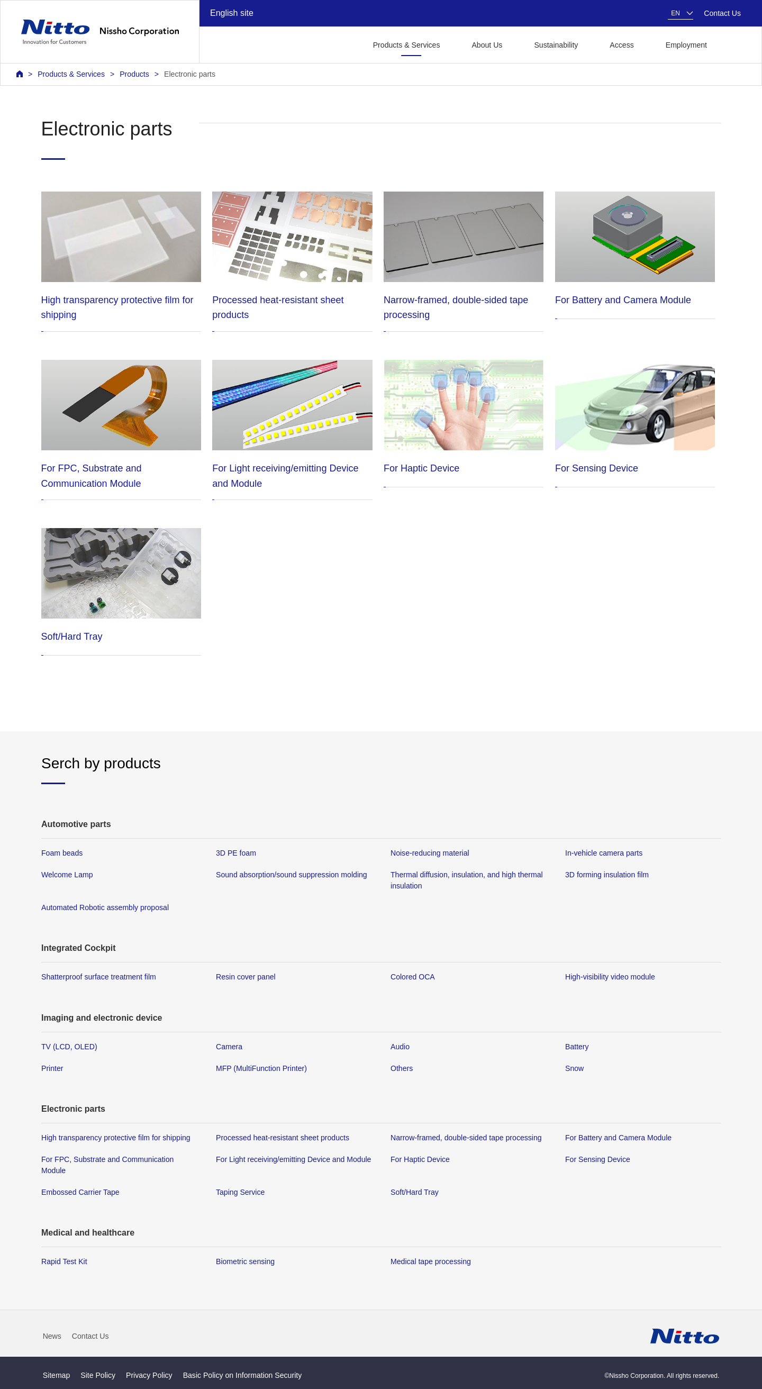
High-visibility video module (610, 977)
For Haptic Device (420, 1159)
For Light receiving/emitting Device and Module (293, 1159)
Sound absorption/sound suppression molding (291, 874)
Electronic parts (189, 74)
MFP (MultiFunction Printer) (261, 1068)
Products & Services (71, 74)
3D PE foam (236, 853)
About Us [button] (486, 45)
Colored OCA (413, 977)
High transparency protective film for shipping (115, 1137)
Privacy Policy (149, 1375)
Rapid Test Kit (64, 1261)
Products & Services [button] (406, 45)
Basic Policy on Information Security (242, 1375)
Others (402, 1068)
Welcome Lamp (67, 874)
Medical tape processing (431, 1261)
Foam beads (62, 853)
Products (134, 74)
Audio (400, 1046)
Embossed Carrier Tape (80, 1192)
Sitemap (56, 1375)
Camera (229, 1046)
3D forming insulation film (607, 874)
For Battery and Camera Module (618, 1137)
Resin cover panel (246, 977)
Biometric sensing (245, 1261)
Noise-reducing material (430, 853)
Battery (577, 1046)
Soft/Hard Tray (415, 1192)
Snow (574, 1068)
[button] (734, 44)
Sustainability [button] (556, 45)
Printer (52, 1068)
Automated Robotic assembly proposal (105, 907)
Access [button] (621, 45)
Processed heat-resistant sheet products (282, 1137)
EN (675, 13)
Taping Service (240, 1192)
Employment (686, 45)
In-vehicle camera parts (603, 853)
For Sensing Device (597, 1159)
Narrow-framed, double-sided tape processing (466, 1137)
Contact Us (722, 13)
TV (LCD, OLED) (69, 1046)
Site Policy (97, 1375)
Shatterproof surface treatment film (98, 977)
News (52, 1336)
